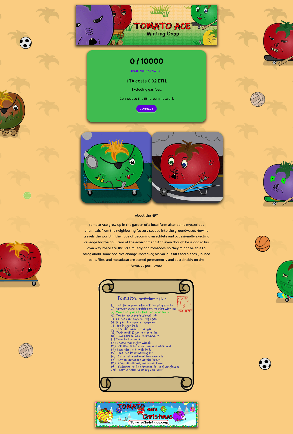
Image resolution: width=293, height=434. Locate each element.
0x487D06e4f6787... (146, 71)
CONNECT (146, 108)
